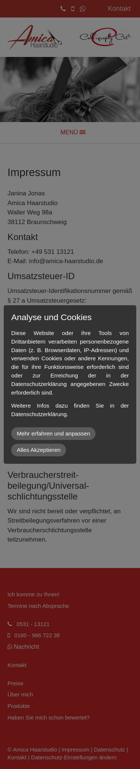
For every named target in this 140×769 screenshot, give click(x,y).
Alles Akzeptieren (38, 450)
